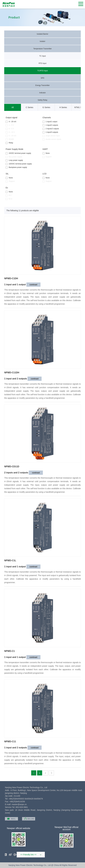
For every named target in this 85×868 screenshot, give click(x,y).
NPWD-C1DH (11, 278)
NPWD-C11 (10, 741)
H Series (63, 107)
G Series (46, 107)
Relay (9, 143)
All (13, 107)
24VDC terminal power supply (18, 153)
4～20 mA (11, 122)
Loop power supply (14, 160)
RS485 (10, 139)
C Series (29, 107)
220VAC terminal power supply (19, 164)
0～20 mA (11, 136)
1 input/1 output (50, 122)
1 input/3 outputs (50, 132)
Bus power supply (14, 157)
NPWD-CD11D (11, 466)
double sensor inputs (52, 139)
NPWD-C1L (10, 560)
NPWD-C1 (9, 651)
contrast (33, 284)
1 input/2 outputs (50, 125)
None (46, 153)
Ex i (9, 195)
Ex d (9, 199)
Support (47, 157)
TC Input (42, 56)
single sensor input (51, 136)
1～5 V (10, 125)
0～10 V (10, 132)
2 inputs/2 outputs (51, 129)
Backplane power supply (16, 167)
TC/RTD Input (42, 71)
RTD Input (42, 63)
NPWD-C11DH (11, 372)
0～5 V (10, 129)
